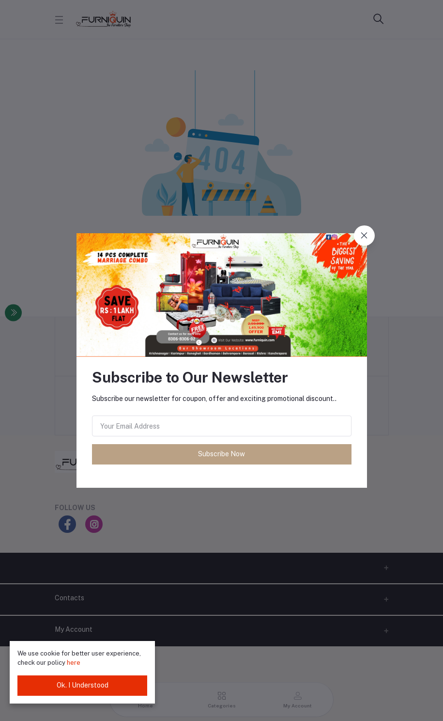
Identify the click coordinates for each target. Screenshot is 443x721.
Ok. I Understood (82, 685)
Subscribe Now (221, 454)
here (73, 662)
